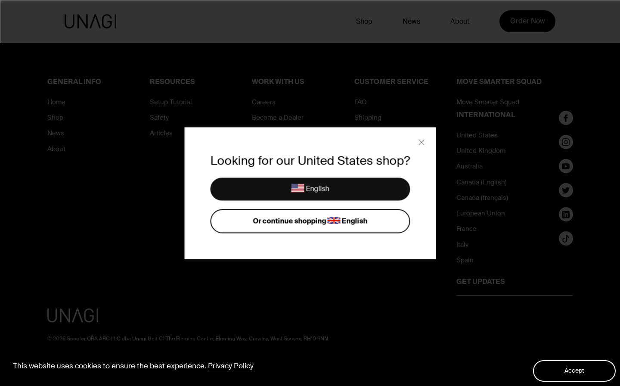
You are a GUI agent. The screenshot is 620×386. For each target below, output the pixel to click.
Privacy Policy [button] (231, 365)
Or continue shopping (310, 221)
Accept (574, 370)
